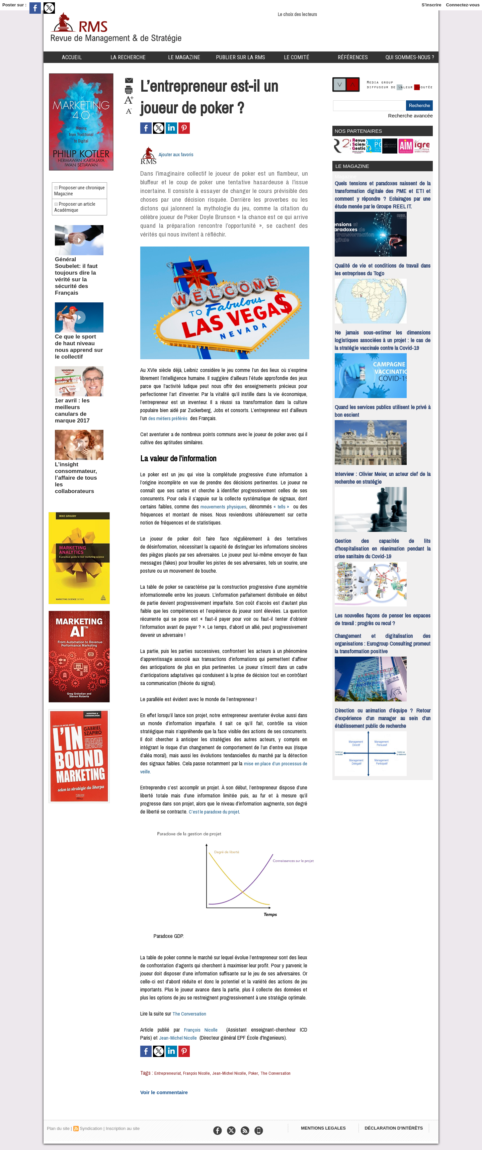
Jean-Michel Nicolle (179, 1037)
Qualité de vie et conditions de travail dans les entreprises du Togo (382, 265)
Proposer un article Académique (79, 215)
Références (353, 57)
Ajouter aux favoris (178, 154)
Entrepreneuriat (169, 1072)
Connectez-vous (463, 4)
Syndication (91, 1134)
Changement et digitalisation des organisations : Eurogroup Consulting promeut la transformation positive (382, 639)
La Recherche (128, 57)
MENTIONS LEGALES (325, 1136)
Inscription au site (123, 1134)
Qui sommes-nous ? (410, 57)
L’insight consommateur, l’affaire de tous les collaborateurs (74, 438)
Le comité (296, 57)
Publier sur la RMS (240, 57)
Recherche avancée (413, 115)
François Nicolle (200, 1029)
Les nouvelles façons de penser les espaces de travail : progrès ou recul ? (382, 614)
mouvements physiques (223, 506)
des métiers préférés (169, 418)
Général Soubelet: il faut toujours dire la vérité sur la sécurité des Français (76, 277)
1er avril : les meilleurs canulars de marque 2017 (78, 383)
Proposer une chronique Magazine (77, 193)
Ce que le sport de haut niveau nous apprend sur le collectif (79, 331)
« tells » (282, 506)
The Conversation (190, 1013)
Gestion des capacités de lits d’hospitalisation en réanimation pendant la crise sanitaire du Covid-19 (382, 544)
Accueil (72, 57)
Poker (269, 1072)
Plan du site (58, 1134)
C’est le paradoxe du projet (216, 811)
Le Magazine (184, 57)
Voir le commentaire (159, 1099)
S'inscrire (431, 4)
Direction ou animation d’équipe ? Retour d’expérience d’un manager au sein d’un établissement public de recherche (382, 713)
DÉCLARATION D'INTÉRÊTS (401, 1136)
